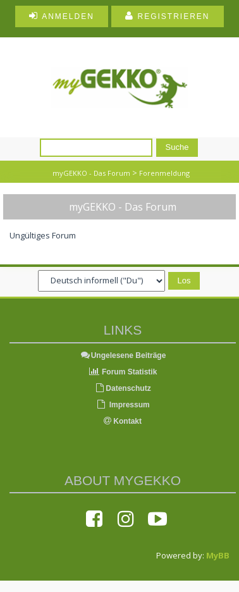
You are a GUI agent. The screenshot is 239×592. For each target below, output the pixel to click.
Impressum (122, 404)
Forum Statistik (123, 371)
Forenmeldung (164, 173)
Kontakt (123, 421)
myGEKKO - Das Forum (91, 173)
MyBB (218, 555)
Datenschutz (122, 388)
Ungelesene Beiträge (123, 355)
